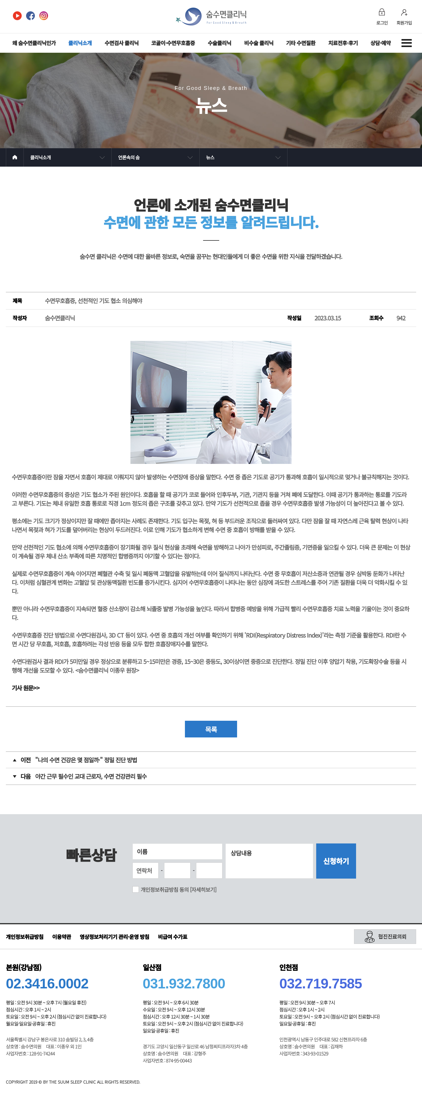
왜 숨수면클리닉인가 (34, 43)
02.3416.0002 (47, 984)
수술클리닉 (219, 43)
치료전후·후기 (343, 43)
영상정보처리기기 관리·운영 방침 (114, 937)
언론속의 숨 (128, 157)
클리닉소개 (80, 43)
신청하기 (336, 862)
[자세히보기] (203, 890)
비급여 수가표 (172, 937)
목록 (211, 730)
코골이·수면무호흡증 (173, 43)
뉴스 (210, 157)
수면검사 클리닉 (122, 43)
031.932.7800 (184, 984)
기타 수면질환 (300, 43)
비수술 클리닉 (258, 43)
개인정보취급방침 (24, 937)
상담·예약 (380, 43)
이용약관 (61, 937)
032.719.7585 (320, 984)
